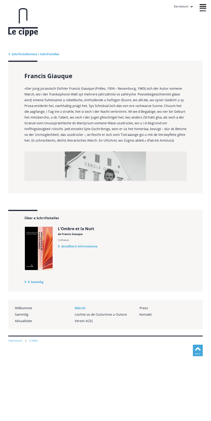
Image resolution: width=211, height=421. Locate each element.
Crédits (34, 405)
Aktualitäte (23, 385)
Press (143, 373)
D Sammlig (36, 346)
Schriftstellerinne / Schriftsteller (36, 54)
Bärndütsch (181, 6)
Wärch (80, 373)
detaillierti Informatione (79, 311)
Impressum (15, 405)
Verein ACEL (84, 385)
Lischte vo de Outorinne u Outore (101, 379)
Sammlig (21, 379)
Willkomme (23, 373)
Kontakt (145, 379)
